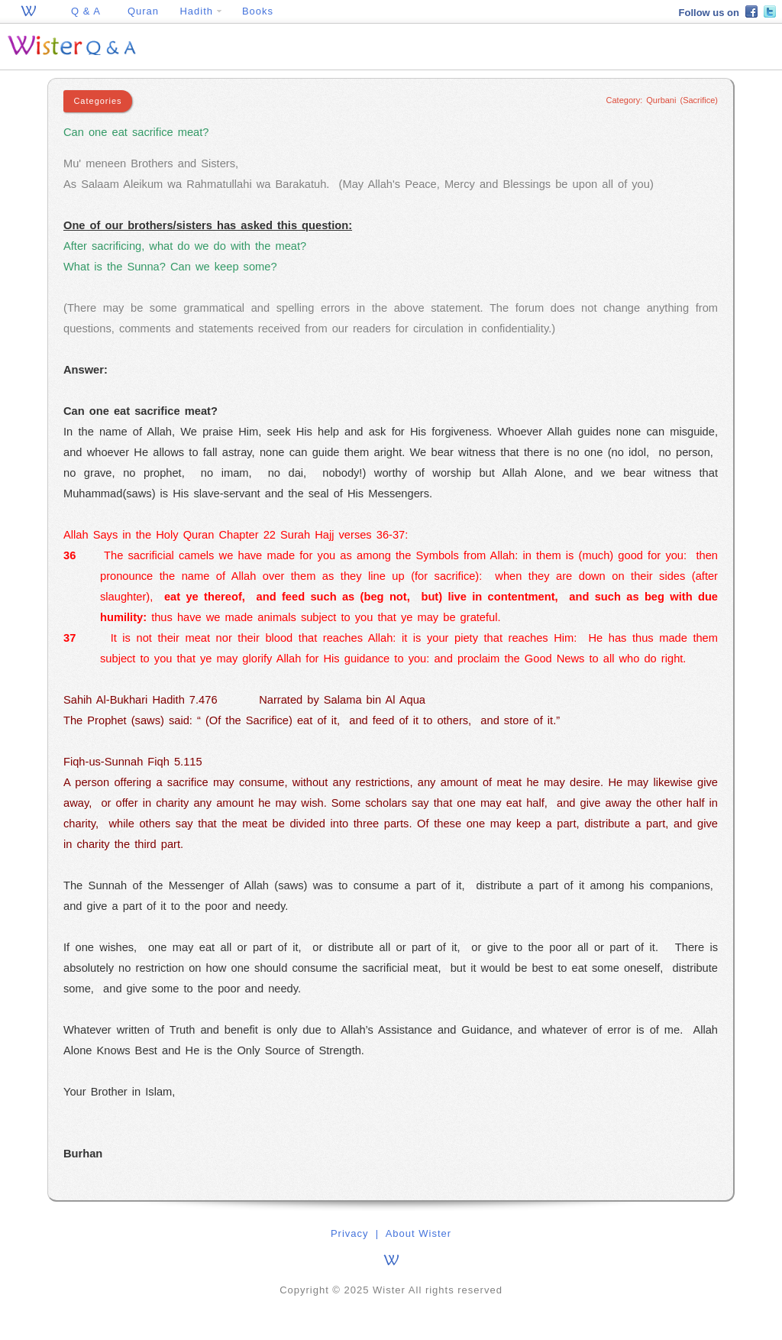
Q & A (86, 11)
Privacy (350, 1233)
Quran (143, 11)
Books (257, 11)
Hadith (200, 11)
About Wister (418, 1233)
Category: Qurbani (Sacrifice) (662, 100)
